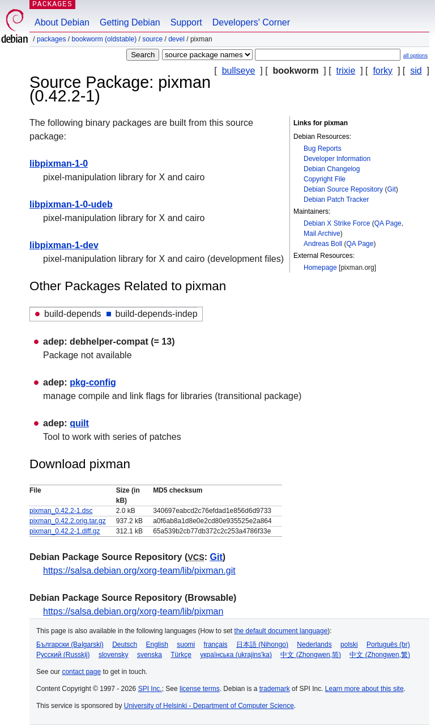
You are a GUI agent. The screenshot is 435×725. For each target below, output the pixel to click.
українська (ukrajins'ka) (236, 655)
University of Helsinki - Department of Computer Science (209, 706)
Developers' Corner (251, 22)
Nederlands (314, 644)
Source (152, 39)
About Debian (62, 22)
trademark (274, 689)
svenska (149, 655)
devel (176, 39)
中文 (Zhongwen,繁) (379, 655)
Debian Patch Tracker (336, 199)
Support (186, 22)
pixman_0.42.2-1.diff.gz (64, 531)
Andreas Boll (323, 244)
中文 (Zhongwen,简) (310, 655)
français (216, 644)
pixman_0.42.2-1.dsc (60, 511)
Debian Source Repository (343, 189)
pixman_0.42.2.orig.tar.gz (67, 521)
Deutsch (124, 644)
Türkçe (180, 655)
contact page (81, 672)
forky (383, 70)
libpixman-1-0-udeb (71, 204)
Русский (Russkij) (63, 655)
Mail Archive (322, 234)
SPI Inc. (150, 689)
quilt (79, 423)
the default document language (281, 631)
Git (391, 189)
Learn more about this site (364, 689)
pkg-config (93, 382)
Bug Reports (323, 148)
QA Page (388, 223)
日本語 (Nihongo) (262, 644)
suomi (186, 644)
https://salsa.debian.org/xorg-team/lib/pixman (133, 611)
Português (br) (388, 644)
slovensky (114, 655)
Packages (51, 39)
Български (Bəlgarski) (70, 644)
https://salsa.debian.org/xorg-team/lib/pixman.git (139, 570)
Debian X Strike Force (337, 223)
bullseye (238, 70)
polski (349, 644)
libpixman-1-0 (58, 163)
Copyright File (325, 179)
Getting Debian (130, 22)
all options (415, 55)
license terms (200, 689)
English (157, 644)
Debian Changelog (332, 169)
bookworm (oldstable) (104, 39)
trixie (346, 70)
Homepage (320, 268)
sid (415, 70)
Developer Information (337, 159)
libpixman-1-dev (64, 245)
